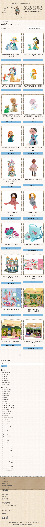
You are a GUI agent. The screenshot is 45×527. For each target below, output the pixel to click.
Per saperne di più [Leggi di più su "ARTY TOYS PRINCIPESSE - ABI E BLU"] (11, 90)
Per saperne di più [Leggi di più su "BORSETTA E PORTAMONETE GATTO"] (33, 250)
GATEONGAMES (8, 418)
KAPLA (5, 438)
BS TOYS (6, 400)
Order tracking (5, 487)
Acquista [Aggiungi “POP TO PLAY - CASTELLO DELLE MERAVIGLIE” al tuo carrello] (11, 283)
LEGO (5, 442)
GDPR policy (5, 498)
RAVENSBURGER (8, 454)
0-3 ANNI (6, 372)
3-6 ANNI (6, 380)
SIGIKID (6, 464)
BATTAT (6, 396)
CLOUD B (6, 404)
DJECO (6, 416)
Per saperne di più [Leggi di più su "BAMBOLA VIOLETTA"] (33, 218)
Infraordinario (29, 524)
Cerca (4, 366)
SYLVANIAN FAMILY (9, 468)
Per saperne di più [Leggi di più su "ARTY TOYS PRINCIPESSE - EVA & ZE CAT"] (33, 60)
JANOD (6, 434)
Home (2, 21)
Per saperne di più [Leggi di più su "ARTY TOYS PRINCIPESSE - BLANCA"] (11, 121)
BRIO (5, 398)
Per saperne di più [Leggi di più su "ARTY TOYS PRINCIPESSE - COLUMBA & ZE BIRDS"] (11, 60)
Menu (22, 17)
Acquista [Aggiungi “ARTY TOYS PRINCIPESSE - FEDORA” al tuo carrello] (11, 153)
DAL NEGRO (7, 412)
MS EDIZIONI (7, 450)
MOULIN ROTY (8, 448)
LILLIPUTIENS (7, 444)
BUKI (5, 402)
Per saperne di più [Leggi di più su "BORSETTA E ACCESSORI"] (11, 248)
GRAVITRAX (7, 426)
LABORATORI (5, 496)
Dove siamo (5, 494)
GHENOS (6, 420)
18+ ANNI (6, 378)
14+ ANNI (6, 376)
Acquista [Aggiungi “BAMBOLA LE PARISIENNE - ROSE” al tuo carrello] (33, 185)
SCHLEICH (6, 458)
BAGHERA (6, 393)
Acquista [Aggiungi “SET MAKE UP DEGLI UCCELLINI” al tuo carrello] (11, 315)
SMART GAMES (8, 466)
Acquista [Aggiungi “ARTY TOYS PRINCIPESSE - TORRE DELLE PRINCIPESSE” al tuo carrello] (11, 186)
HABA (5, 428)
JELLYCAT (6, 436)
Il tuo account (5, 483)
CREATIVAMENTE (8, 408)
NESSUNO (6, 384)
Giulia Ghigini (20, 524)
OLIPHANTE (7, 452)
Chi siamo (4, 492)
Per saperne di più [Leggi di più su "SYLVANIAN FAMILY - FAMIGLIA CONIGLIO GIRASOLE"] (33, 315)
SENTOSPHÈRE (8, 462)
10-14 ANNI (7, 374)
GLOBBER (6, 424)
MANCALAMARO (8, 446)
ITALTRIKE (6, 432)
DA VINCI (6, 410)
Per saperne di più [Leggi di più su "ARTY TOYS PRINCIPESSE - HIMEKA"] (33, 153)
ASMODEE (6, 391)
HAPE (5, 430)
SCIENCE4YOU (7, 460)
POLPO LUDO (5, 500)
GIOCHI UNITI (7, 422)
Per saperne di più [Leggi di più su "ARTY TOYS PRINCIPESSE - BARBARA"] (33, 90)
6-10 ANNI (7, 382)
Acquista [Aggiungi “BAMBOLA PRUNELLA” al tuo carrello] (11, 218)
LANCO (6, 440)
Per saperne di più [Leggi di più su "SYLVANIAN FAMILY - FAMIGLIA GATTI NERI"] (33, 348)
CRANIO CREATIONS (9, 406)
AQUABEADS (7, 389)
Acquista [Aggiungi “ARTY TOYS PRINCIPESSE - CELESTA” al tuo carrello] (33, 121)
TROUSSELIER (7, 470)
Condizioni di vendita (7, 485)
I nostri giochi (5, 481)
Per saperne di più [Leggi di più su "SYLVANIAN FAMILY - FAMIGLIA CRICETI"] (11, 345)
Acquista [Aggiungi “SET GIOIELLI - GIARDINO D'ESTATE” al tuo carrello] (33, 282)
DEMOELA (6, 414)
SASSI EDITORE (8, 456)
